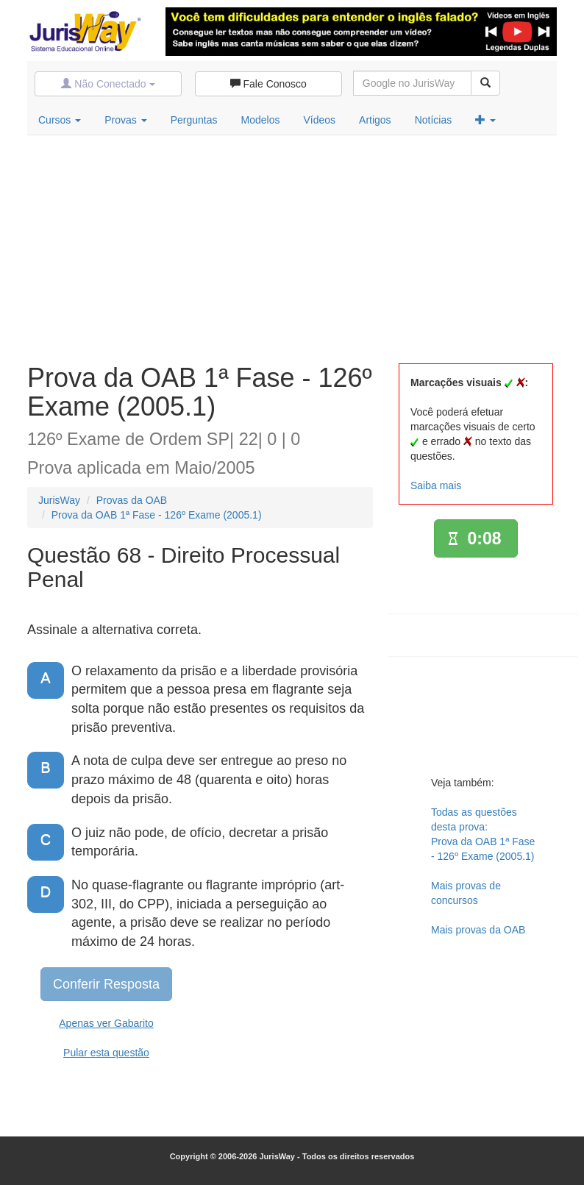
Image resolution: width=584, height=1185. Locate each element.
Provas (125, 120)
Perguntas (194, 120)
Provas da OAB (132, 500)
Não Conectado (107, 84)
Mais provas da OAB (478, 930)
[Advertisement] (292, 246)
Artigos (375, 120)
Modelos (260, 120)
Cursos (59, 120)
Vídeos (319, 120)
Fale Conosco (268, 84)
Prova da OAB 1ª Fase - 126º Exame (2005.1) (156, 515)
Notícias (433, 120)
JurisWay (59, 500)
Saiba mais (435, 485)
